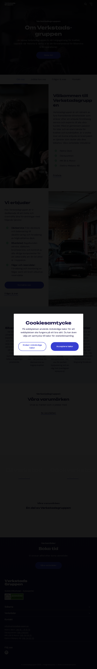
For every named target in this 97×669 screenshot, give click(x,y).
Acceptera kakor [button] (64, 346)
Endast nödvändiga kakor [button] (32, 346)
